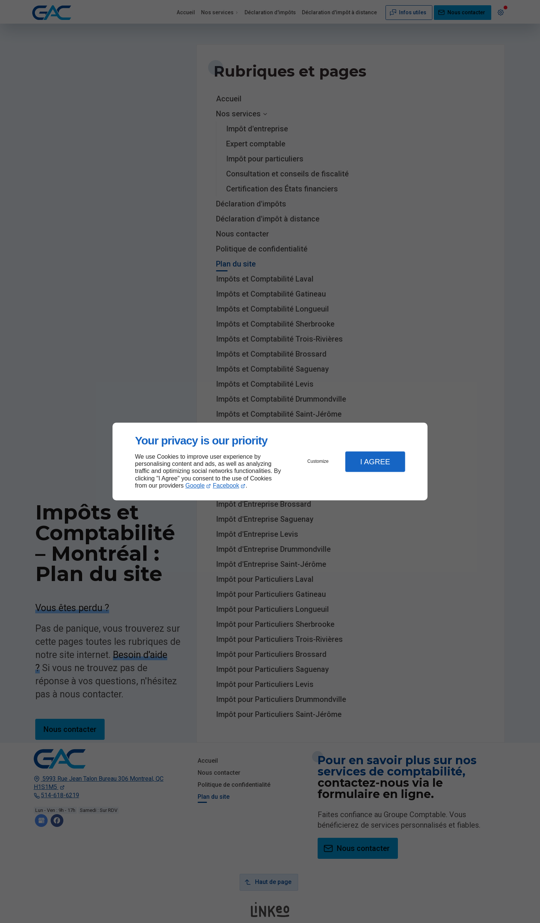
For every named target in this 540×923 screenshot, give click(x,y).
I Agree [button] (375, 462)
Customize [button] (318, 461)
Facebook (226, 485)
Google (195, 485)
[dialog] (270, 461)
